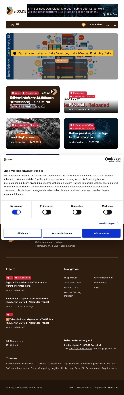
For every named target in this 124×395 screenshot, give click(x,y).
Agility (55, 368)
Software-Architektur (17, 368)
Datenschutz (84, 387)
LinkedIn (12, 345)
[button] (107, 25)
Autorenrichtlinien (103, 277)
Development (93, 368)
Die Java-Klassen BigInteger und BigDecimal (33, 135)
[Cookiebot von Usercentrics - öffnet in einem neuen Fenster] (107, 159)
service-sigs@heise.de (104, 348)
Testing (69, 368)
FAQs (96, 287)
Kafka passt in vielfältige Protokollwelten (88, 135)
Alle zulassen (101, 233)
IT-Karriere (40, 363)
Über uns (113, 387)
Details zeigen (106, 223)
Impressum (100, 387)
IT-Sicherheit (22, 278)
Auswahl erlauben (62, 233)
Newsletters (14, 341)
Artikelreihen (13, 363)
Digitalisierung (71, 363)
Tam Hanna (78, 109)
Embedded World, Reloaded (83, 102)
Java (77, 368)
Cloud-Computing (40, 368)
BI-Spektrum (71, 287)
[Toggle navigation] (13, 24)
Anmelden (96, 24)
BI (83, 368)
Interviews (27, 363)
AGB (71, 387)
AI (9, 278)
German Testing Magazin (72, 294)
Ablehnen (22, 233)
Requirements (109, 368)
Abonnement (100, 282)
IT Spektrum (70, 277)
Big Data (111, 363)
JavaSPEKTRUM (73, 282)
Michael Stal (20, 142)
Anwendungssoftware (93, 363)
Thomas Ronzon (23, 107)
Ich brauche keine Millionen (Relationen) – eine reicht (32, 99)
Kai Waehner (79, 142)
